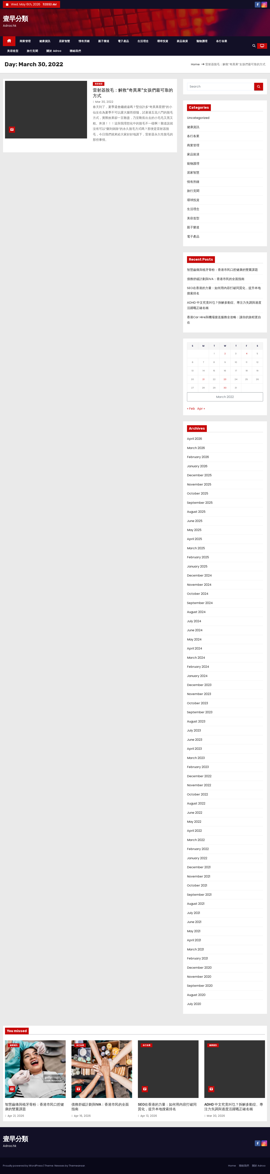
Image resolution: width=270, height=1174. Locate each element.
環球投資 (162, 41)
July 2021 (193, 913)
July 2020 (194, 1004)
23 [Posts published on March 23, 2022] (225, 379)
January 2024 (197, 676)
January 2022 (197, 858)
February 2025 (198, 557)
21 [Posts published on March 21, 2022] (203, 379)
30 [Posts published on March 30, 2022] (225, 387)
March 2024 (196, 657)
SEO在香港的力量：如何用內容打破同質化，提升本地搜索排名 (167, 1106)
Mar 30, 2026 (216, 1116)
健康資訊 (44, 41)
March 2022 (196, 840)
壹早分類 (15, 19)
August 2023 (196, 721)
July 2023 (194, 730)
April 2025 (194, 539)
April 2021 (194, 940)
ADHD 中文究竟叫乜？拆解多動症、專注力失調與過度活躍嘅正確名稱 (233, 1106)
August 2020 (196, 995)
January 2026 (197, 466)
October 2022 (197, 794)
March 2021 (195, 949)
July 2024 (194, 621)
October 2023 (197, 703)
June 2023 (194, 739)
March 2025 (196, 548)
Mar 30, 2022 (104, 102)
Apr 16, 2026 (82, 1116)
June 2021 (194, 922)
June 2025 (194, 521)
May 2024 (194, 639)
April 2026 (194, 439)
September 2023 (199, 712)
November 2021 (198, 876)
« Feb (191, 408)
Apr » (201, 408)
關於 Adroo (53, 51)
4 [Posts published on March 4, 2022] (246, 353)
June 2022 (194, 812)
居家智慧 (64, 41)
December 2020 (199, 967)
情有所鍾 (84, 41)
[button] (254, 46)
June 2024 (195, 630)
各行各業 (221, 41)
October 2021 (197, 885)
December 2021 (199, 867)
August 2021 (196, 903)
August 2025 (196, 512)
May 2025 (194, 530)
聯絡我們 (75, 51)
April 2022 (194, 831)
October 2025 (197, 493)
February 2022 (198, 849)
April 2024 (194, 648)
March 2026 (196, 448)
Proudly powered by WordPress (23, 1165)
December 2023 (199, 685)
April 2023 (194, 748)
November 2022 (199, 785)
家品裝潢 (182, 41)
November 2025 (199, 484)
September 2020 (200, 985)
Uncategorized (198, 118)
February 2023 (198, 767)
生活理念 (143, 41)
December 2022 (199, 776)
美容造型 (12, 51)
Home (195, 64)
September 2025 (200, 502)
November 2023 (199, 694)
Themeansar (77, 1165)
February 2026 (198, 457)
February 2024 (198, 666)
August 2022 (196, 803)
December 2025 (199, 475)
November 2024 (199, 584)
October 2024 (197, 594)
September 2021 (199, 894)
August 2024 (196, 612)
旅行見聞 (32, 51)
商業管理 (25, 41)
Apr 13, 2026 (148, 1116)
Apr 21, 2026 (16, 1116)
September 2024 (200, 603)
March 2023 (196, 758)
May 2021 (193, 931)
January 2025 (197, 566)
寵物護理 (202, 41)
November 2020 (199, 976)
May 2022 (194, 821)
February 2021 (197, 958)
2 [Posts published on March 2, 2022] (225, 353)
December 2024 (199, 575)
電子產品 (123, 41)
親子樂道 (103, 41)
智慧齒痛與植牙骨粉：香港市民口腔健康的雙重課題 (222, 270)
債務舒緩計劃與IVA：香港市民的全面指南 (215, 279)
